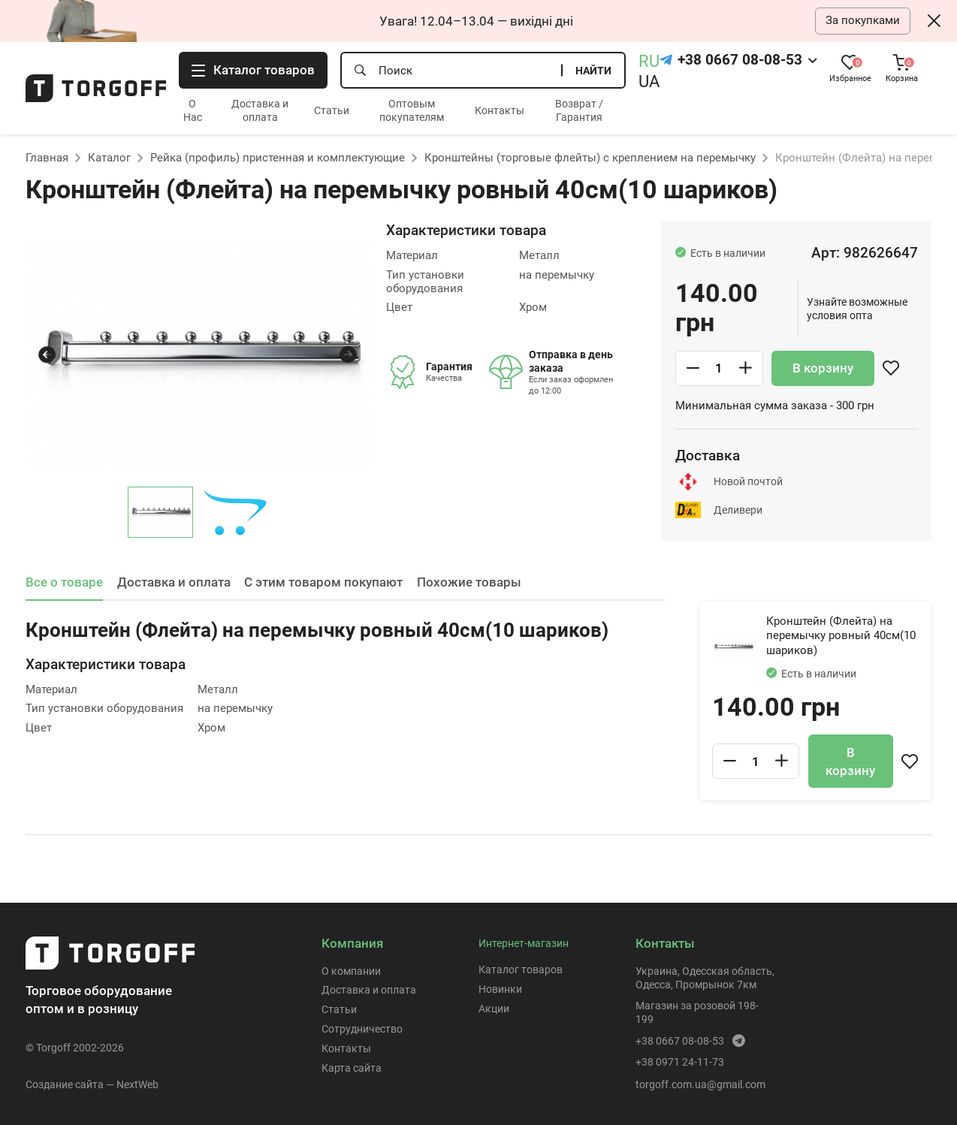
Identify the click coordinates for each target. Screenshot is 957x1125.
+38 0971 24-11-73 (679, 1062)
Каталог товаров (520, 970)
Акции (493, 1009)
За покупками (863, 20)
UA (649, 81)
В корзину (822, 368)
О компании (351, 971)
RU (649, 61)
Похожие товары (469, 582)
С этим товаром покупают (323, 582)
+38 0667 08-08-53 (740, 60)
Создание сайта (65, 1084)
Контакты (499, 110)
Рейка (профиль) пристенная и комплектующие (277, 157)
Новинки (500, 989)
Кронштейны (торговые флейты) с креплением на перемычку (590, 157)
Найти (593, 71)
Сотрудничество (362, 1029)
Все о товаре (64, 582)
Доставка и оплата (174, 582)
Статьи (331, 110)
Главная (47, 157)
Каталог (109, 157)
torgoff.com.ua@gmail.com (700, 1084)
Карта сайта (352, 1068)
